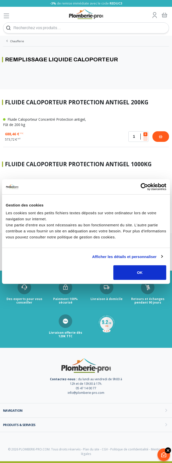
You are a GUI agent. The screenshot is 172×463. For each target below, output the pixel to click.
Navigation (13, 410)
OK (140, 272)
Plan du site (91, 449)
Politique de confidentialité (129, 449)
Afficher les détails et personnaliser (124, 256)
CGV (105, 449)
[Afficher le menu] (6, 15)
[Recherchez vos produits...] (86, 27)
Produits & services (19, 425)
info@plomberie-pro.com (86, 393)
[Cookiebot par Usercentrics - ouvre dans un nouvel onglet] (144, 186)
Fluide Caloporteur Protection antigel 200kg (76, 102)
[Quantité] (138, 136)
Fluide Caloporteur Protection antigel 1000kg (78, 164)
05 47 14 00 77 (86, 388)
